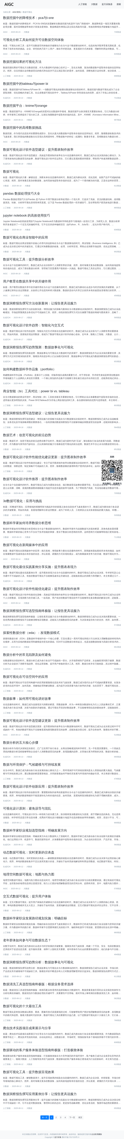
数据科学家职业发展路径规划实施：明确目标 (35, 918)
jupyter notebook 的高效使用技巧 (26, 215)
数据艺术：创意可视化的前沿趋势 (27, 435)
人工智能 (82, 4)
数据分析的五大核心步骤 (20, 742)
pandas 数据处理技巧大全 (21, 193)
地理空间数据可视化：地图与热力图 (28, 874)
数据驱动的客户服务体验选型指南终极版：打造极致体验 (43, 1050)
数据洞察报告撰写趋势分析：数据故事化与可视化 (38, 962)
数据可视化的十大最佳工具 (22, 1006)
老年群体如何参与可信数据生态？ (27, 940)
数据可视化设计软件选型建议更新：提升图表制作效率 (41, 720)
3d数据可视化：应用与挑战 (22, 501)
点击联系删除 (96, 1134)
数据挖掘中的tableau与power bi (25, 83)
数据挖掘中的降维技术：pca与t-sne (28, 18)
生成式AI (6, 98)
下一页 (72, 1117)
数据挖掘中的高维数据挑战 (22, 127)
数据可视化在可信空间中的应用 (25, 676)
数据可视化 (11, 171)
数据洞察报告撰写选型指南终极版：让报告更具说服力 (41, 611)
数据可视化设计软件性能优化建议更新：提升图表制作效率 (44, 457)
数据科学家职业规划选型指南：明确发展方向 (35, 830)
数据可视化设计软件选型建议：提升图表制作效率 (38, 149)
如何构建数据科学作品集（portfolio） (29, 369)
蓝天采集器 (107, 4)
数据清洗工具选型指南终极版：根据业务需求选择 (38, 984)
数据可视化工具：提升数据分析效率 (28, 259)
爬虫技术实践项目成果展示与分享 (27, 1028)
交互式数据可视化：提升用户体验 (27, 896)
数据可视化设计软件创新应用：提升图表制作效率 (38, 786)
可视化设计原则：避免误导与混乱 (27, 808)
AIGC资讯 (16, 12)
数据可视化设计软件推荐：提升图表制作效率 (35, 479)
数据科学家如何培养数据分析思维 (27, 523)
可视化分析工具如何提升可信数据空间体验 (33, 40)
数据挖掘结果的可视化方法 (22, 61)
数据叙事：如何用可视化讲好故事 (27, 698)
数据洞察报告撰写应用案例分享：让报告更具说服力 (40, 1094)
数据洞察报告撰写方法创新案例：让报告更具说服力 (40, 303)
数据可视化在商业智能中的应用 (25, 237)
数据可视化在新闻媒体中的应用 (25, 545)
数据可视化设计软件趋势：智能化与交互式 (33, 325)
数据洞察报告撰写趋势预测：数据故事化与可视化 (38, 347)
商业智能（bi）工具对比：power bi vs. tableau (36, 391)
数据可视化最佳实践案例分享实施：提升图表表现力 (40, 567)
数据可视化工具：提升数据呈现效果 (28, 1072)
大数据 (94, 4)
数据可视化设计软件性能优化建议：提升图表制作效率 (41, 589)
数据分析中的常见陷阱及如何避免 (27, 654)
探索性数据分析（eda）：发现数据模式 (31, 633)
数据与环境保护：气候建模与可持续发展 (32, 764)
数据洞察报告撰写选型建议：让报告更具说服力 (36, 413)
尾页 (80, 1117)
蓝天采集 (57, 1137)
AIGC (5, 32)
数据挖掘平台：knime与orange (25, 105)
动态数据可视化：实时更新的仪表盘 (28, 852)
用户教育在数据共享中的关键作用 (27, 281)
